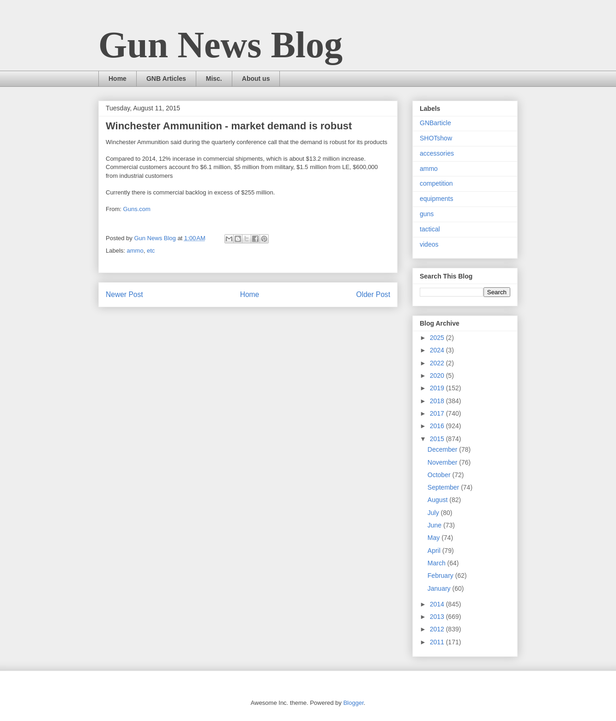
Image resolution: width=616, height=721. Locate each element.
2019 (438, 388)
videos (429, 244)
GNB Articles (166, 78)
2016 (438, 426)
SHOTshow (436, 138)
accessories (437, 153)
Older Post (373, 294)
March (437, 563)
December (443, 449)
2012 (438, 629)
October (440, 475)
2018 (438, 401)
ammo (135, 250)
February (441, 575)
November (443, 462)
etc (151, 250)
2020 (438, 375)
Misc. (214, 78)
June (435, 525)
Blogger (353, 702)
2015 (438, 438)
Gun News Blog (220, 44)
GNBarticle (435, 123)
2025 (438, 337)
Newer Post (124, 294)
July (434, 512)
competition (436, 183)
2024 (438, 350)
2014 (438, 604)
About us (256, 78)
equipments (436, 198)
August (438, 499)
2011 (438, 642)
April (435, 550)
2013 (438, 616)
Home (118, 78)
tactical (430, 229)
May (434, 537)
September (444, 487)
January (440, 588)
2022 (438, 363)
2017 (438, 413)
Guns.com (137, 209)
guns (427, 214)
